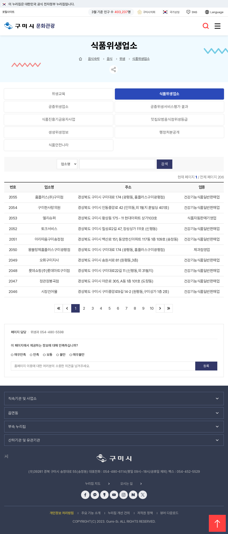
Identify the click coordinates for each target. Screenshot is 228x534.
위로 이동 (217, 523)
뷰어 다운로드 (169, 513)
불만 (62, 355)
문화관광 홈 (80, 59)
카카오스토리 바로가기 (104, 495)
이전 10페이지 (67, 308)
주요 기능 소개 (90, 513)
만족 (36, 355)
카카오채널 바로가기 (95, 495)
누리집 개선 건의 (119, 513)
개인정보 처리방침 (62, 513)
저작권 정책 (145, 513)
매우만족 (20, 355)
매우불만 (78, 355)
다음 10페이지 (160, 308)
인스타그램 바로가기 (123, 495)
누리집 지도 (92, 483)
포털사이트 (9, 12)
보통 (49, 355)
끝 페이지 (168, 308)
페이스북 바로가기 (85, 495)
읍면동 (13, 413)
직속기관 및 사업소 (22, 398)
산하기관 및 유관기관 (24, 440)
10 (151, 308)
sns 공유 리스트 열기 (113, 69)
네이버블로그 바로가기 (133, 495)
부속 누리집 (17, 426)
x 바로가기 (142, 495)
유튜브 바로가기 (114, 495)
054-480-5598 (52, 332)
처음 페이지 (58, 308)
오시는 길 (126, 483)
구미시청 (19, 25)
